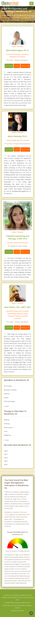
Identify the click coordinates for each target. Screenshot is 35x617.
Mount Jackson (8, 427)
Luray (5, 431)
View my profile (25, 66)
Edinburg (6, 420)
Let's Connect (8, 66)
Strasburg (7, 424)
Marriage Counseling (10, 390)
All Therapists (8, 386)
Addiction (7, 394)
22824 (6, 451)
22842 (6, 458)
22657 (6, 454)
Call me (16, 66)
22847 (6, 464)
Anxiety (6, 397)
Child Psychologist (9, 401)
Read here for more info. (17, 610)
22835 (6, 461)
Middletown (7, 435)
